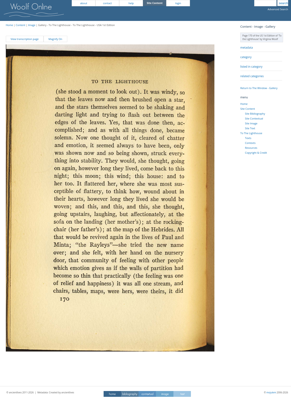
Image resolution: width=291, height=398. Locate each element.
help (131, 3)
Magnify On (55, 39)
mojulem (271, 392)
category (245, 57)
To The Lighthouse (251, 133)
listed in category (251, 67)
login (178, 3)
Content (20, 25)
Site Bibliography (255, 113)
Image (31, 25)
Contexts (250, 143)
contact (107, 3)
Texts (248, 138)
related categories (252, 76)
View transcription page (24, 39)
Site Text (250, 128)
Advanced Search (278, 9)
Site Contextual (254, 118)
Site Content (247, 108)
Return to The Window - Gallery (258, 88)
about (83, 3)
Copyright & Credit (256, 152)
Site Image (251, 123)
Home (9, 25)
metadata (246, 48)
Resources (251, 147)
